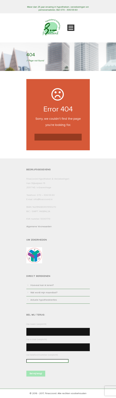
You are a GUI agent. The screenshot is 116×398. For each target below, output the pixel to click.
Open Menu (70, 28)
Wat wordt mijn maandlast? (43, 292)
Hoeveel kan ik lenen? (42, 285)
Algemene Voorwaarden (39, 226)
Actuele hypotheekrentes (43, 299)
